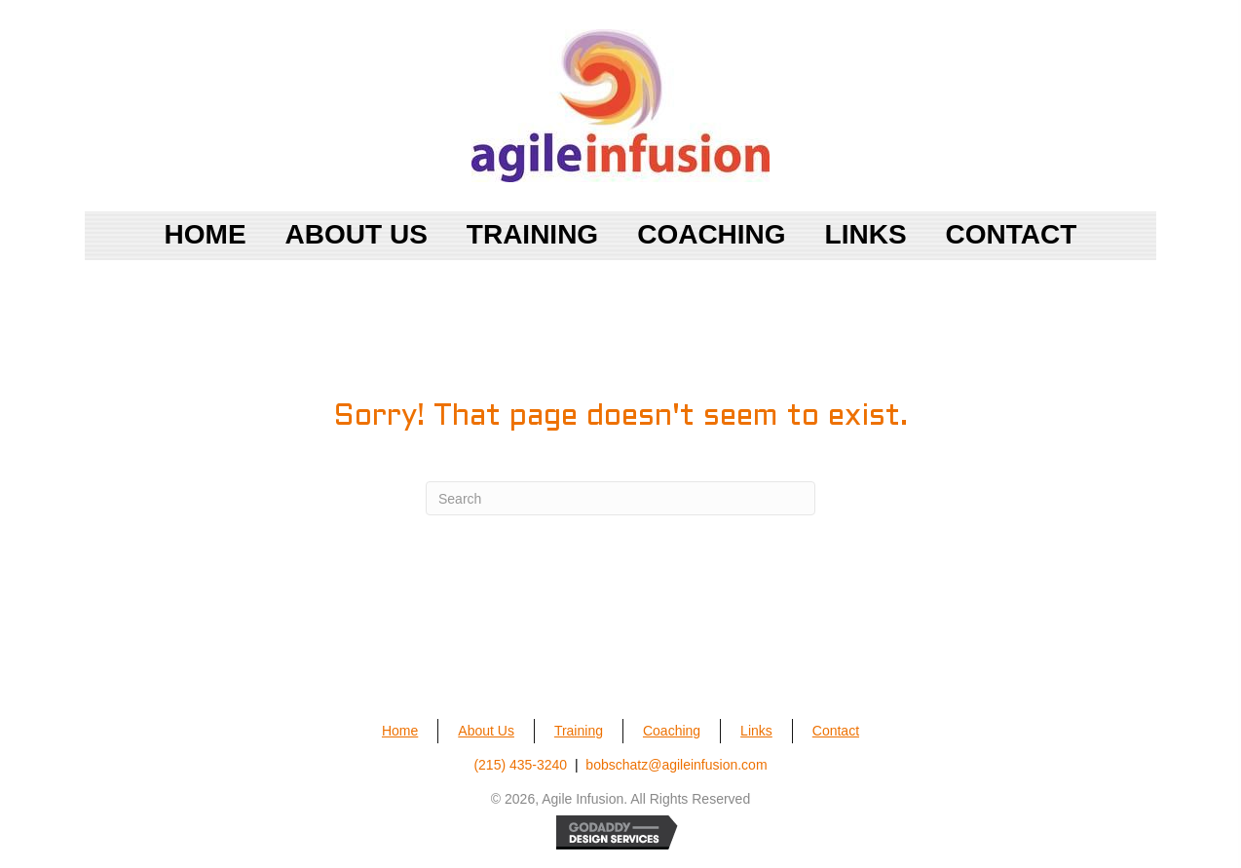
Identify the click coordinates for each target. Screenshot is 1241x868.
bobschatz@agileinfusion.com (676, 765)
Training (578, 730)
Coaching (671, 730)
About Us (486, 730)
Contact (835, 730)
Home (400, 730)
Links (756, 730)
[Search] (620, 498)
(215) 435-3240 (520, 765)
